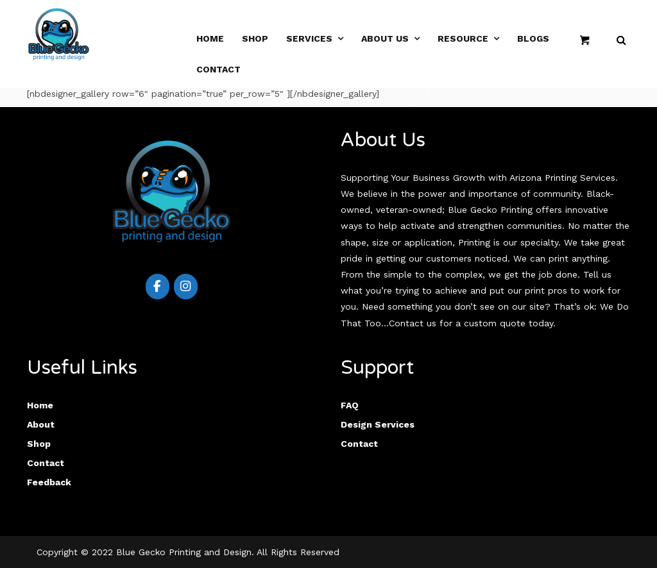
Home (40, 405)
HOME (210, 38)
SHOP (255, 38)
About (41, 424)
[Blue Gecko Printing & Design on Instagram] (186, 286)
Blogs (533, 38)
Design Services (377, 424)
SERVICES (309, 38)
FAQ (350, 405)
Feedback (49, 482)
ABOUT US (385, 38)
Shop (39, 444)
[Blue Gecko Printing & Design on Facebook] (157, 286)
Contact (218, 69)
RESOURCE (463, 38)
